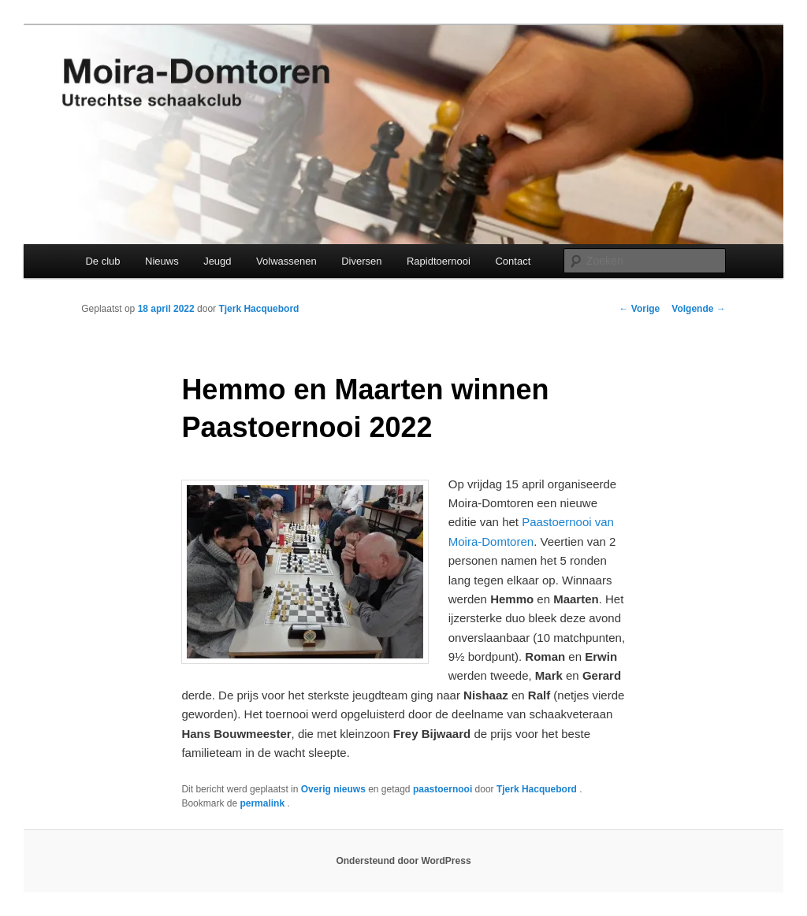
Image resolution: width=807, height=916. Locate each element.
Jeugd (217, 261)
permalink (263, 803)
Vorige (639, 308)
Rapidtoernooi (438, 261)
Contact (512, 261)
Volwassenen (286, 261)
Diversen (361, 261)
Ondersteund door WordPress (403, 860)
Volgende (698, 308)
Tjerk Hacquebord (258, 308)
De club (102, 261)
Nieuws (162, 261)
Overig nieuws (333, 789)
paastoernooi (442, 789)
